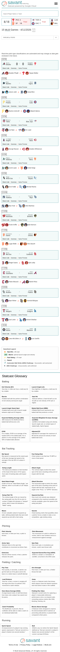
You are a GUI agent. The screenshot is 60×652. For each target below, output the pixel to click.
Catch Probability (8, 606)
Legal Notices (38, 645)
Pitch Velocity (6, 531)
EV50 (3, 431)
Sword (9, 360)
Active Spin (6, 543)
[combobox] (30, 14)
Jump (33, 579)
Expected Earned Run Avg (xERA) (43, 552)
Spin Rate (35, 543)
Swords (34, 511)
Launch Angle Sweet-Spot (11, 408)
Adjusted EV (36, 431)
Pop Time (5, 567)
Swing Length (7, 468)
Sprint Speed (6, 626)
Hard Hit (10, 352)
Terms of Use (13, 645)
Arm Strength (36, 567)
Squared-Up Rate (37, 495)
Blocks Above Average (39, 606)
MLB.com (48, 645)
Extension (5, 552)
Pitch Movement (37, 531)
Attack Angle (36, 468)
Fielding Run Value (38, 591)
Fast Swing (11, 357)
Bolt (33, 626)
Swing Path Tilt (7, 495)
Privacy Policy (25, 645)
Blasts (4, 511)
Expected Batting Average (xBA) (13, 418)
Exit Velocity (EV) (8, 387)
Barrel (11, 354)
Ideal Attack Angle (8, 481)
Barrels (4, 396)
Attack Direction (37, 481)
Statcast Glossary (14, 376)
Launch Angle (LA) (38, 387)
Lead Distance (7, 579)
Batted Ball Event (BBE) (40, 408)
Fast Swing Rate (37, 454)
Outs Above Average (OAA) (11, 591)
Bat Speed (5, 454)
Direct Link (6, 68)
